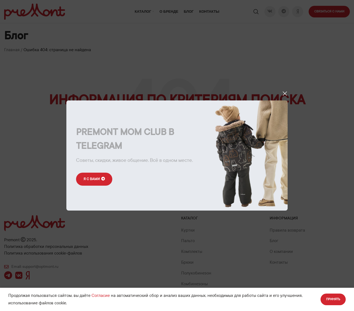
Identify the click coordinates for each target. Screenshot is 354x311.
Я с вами (94, 179)
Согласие (101, 295)
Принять (333, 299)
